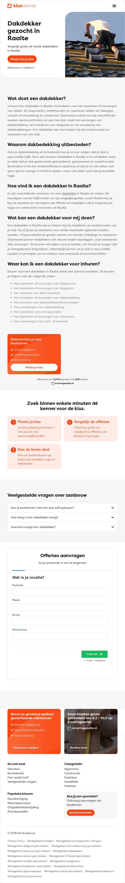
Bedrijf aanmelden (80, 812)
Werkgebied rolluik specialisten (63, 871)
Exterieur (70, 777)
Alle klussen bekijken (25, 747)
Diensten (13, 769)
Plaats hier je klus (22, 59)
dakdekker (69, 193)
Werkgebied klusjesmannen (24, 876)
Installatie (71, 782)
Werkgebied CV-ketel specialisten (70, 856)
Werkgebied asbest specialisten (27, 856)
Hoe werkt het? (18, 777)
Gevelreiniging (17, 799)
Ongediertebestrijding (23, 807)
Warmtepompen (19, 803)
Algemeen (71, 769)
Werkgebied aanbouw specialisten (28, 851)
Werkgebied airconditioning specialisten (76, 846)
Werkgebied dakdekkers (67, 851)
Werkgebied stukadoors (99, 871)
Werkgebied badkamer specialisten (29, 866)
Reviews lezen (78, 747)
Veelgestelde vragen (21, 782)
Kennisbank (15, 773)
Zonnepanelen (17, 811)
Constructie (72, 773)
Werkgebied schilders (40, 841)
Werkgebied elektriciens (69, 866)
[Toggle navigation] (114, 6)
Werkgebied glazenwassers (24, 871)
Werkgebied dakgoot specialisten (28, 846)
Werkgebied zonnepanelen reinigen (78, 841)
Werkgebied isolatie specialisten (27, 861)
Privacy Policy (16, 841)
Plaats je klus (34, 367)
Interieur (70, 786)
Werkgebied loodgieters (65, 861)
